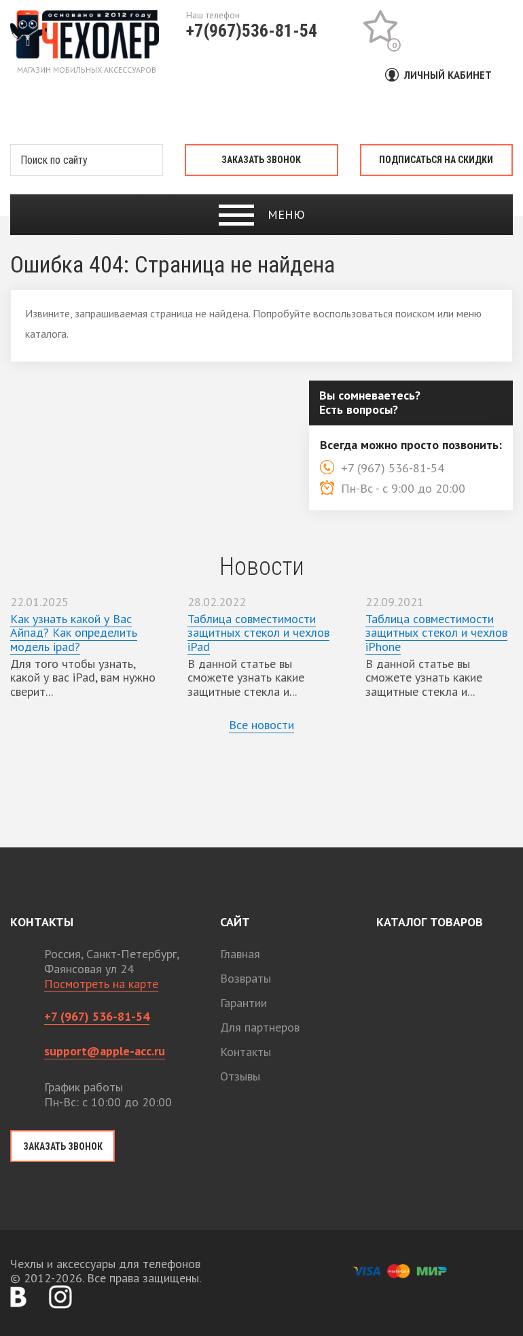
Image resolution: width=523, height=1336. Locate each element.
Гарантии (243, 1002)
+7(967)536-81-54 (251, 30)
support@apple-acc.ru (104, 1051)
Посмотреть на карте (101, 983)
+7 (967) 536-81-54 (96, 1016)
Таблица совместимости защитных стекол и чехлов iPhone (436, 632)
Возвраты (245, 978)
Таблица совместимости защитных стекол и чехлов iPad (258, 632)
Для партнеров (260, 1027)
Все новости (261, 725)
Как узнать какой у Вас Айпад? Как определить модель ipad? (73, 632)
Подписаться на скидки (436, 159)
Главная (240, 954)
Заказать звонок (261, 159)
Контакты (245, 1051)
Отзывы (240, 1076)
